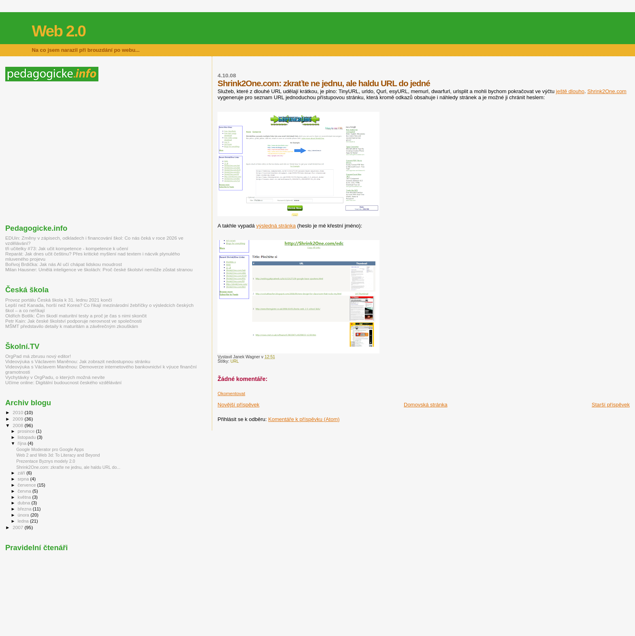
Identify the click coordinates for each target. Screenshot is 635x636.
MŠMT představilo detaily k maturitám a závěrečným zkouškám (71, 326)
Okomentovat (231, 393)
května (25, 497)
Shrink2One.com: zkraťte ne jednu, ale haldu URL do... (68, 467)
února (24, 515)
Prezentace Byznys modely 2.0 (45, 461)
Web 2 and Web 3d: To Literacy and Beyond (58, 455)
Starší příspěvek (611, 405)
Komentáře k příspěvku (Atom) (303, 419)
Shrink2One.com (606, 91)
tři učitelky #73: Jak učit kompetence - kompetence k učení (66, 248)
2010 (18, 412)
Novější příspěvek (238, 405)
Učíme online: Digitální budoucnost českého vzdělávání (63, 382)
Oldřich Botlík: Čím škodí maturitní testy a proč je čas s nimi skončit (76, 315)
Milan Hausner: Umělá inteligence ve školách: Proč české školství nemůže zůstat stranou (98, 269)
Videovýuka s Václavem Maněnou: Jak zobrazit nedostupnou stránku (77, 361)
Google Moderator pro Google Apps (50, 449)
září (22, 472)
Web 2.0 (58, 31)
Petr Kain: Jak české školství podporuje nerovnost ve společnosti (73, 320)
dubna (25, 502)
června (25, 491)
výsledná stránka (276, 226)
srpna (24, 478)
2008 (18, 425)
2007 (18, 527)
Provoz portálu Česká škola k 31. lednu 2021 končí (58, 299)
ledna (24, 521)
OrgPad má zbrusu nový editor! (38, 356)
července (27, 485)
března (25, 508)
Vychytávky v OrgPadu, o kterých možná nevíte (55, 377)
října (23, 443)
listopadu (27, 437)
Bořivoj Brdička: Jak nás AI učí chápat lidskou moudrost (63, 264)
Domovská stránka (425, 405)
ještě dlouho (570, 91)
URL (234, 361)
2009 (18, 418)
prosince (27, 431)
